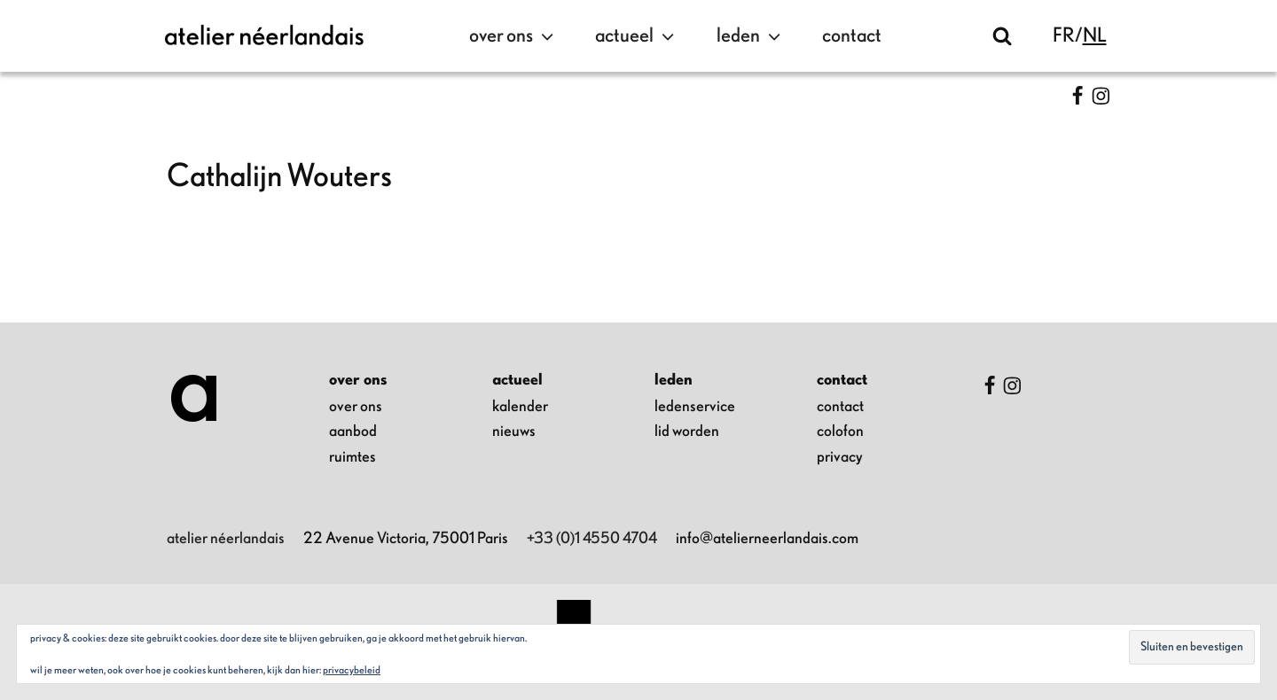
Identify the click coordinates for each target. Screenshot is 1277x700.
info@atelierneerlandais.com (767, 539)
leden (751, 36)
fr (1064, 36)
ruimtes (352, 457)
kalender (520, 407)
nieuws (514, 431)
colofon (840, 431)
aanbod (353, 431)
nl (1095, 36)
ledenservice (694, 407)
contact (851, 36)
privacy (840, 457)
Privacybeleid (351, 670)
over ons (513, 36)
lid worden (686, 431)
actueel (636, 36)
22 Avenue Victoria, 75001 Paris (405, 539)
